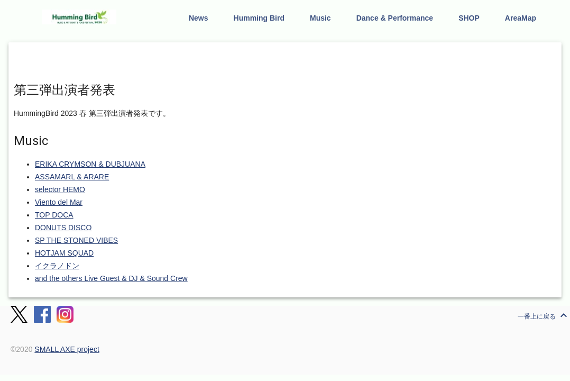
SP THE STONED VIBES (76, 240)
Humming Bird (259, 18)
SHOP (469, 18)
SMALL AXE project (66, 349)
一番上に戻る (544, 315)
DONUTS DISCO (63, 227)
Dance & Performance (395, 18)
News (198, 18)
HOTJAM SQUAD (64, 253)
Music (320, 18)
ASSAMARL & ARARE (72, 177)
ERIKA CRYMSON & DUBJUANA (90, 164)
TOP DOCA (54, 215)
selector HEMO (60, 189)
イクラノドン (57, 265)
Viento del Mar (58, 202)
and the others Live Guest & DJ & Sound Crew (111, 278)
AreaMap (520, 18)
